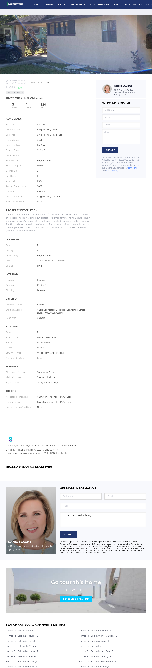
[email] (121, 117)
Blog (116, 4)
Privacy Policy (112, 170)
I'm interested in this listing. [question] (103, 519)
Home (36, 4)
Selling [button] (62, 4)
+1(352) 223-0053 (121, 94)
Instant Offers (133, 4)
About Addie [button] (78, 4)
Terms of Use (133, 168)
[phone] (121, 125)
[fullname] (121, 110)
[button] (15, 4)
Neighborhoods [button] (99, 4)
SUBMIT (68, 534)
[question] (121, 136)
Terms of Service (67, 550)
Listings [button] (48, 4)
